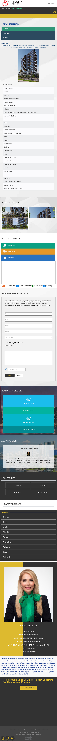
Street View (8, 251)
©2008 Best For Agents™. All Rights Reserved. (28, 732)
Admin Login (12, 729)
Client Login (39, 729)
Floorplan (43, 485)
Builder (5, 37)
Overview (6, 29)
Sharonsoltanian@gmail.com (28, 634)
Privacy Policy (20, 729)
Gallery (5, 522)
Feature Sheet (43, 492)
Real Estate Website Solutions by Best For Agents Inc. (28, 734)
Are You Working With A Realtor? (14, 343)
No (7, 345)
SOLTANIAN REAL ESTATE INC (28, 638)
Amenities (8, 257)
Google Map (8, 245)
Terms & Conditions (30, 729)
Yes (12, 345)
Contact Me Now (28, 687)
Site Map (45, 729)
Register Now (7, 557)
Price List (18, 485)
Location (6, 33)
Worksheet (17, 492)
